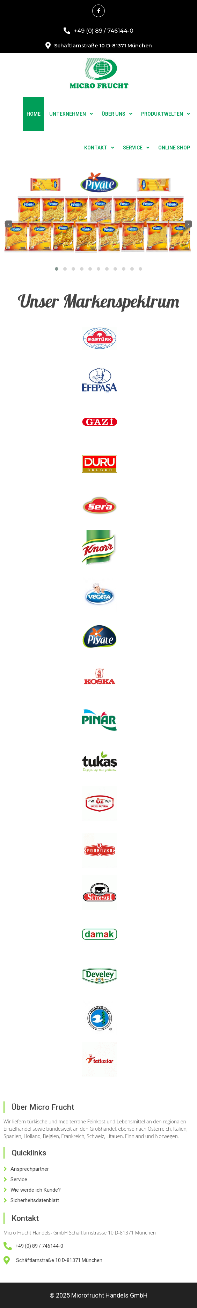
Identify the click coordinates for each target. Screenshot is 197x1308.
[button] (56, 268)
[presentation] (8, 223)
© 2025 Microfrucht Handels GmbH (99, 1295)
